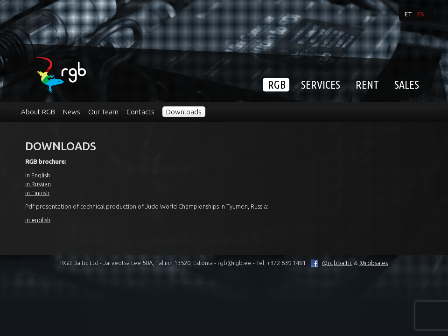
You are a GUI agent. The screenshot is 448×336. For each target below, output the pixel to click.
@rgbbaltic (329, 262)
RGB (277, 84)
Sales (406, 84)
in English (37, 175)
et (408, 14)
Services (320, 84)
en (421, 14)
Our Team (103, 112)
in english (37, 220)
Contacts (140, 112)
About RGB (38, 112)
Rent (367, 84)
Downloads (184, 112)
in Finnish (37, 192)
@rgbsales (373, 262)
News (71, 112)
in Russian (38, 184)
